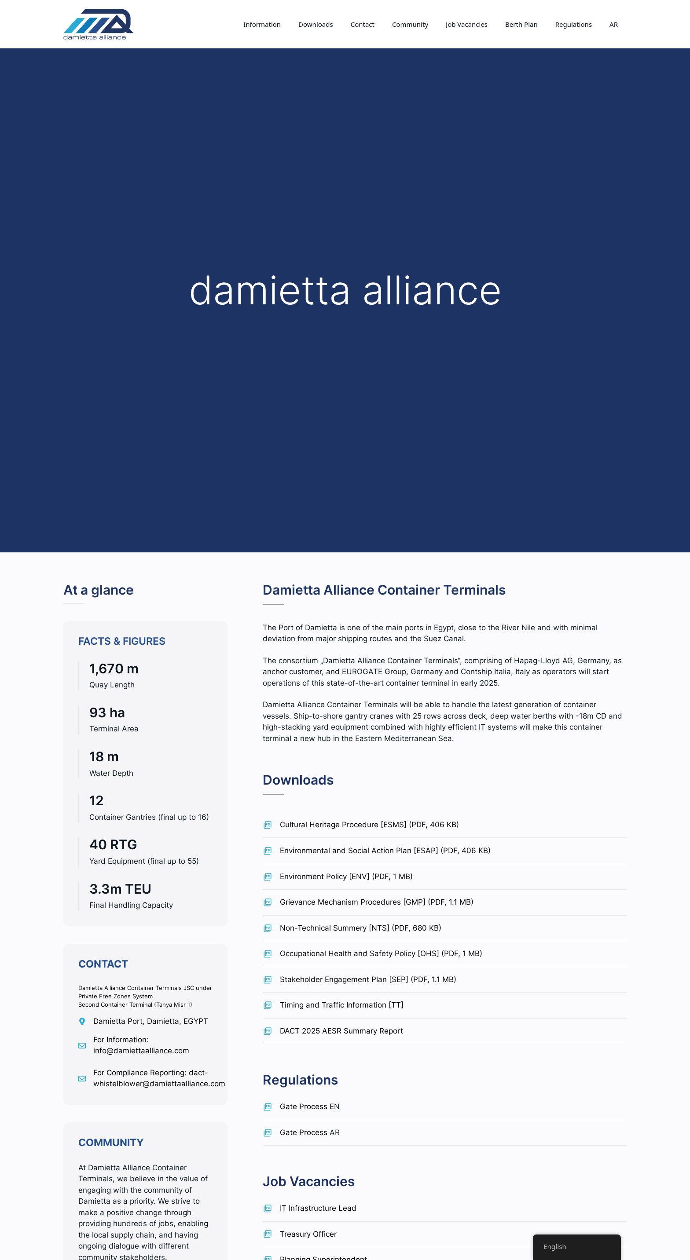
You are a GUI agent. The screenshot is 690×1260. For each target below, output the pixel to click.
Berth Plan (521, 24)
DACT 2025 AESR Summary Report (341, 1030)
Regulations (573, 24)
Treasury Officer (308, 1234)
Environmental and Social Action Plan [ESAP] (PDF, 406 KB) (385, 850)
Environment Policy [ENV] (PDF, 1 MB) (346, 876)
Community (410, 24)
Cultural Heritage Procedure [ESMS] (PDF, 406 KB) (369, 824)
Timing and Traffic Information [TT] (342, 1005)
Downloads (315, 24)
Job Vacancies (467, 24)
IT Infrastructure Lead (318, 1208)
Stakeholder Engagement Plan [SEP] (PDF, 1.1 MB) (368, 979)
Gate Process (303, 1106)
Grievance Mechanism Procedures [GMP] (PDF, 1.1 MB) (376, 902)
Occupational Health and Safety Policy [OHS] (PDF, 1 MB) (381, 953)
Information (262, 24)
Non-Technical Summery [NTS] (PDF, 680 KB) (360, 928)
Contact (362, 24)
